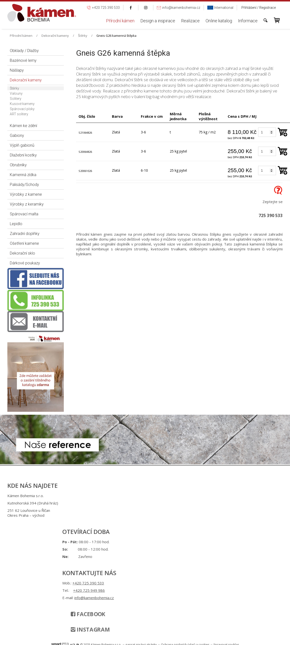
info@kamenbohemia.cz (148, 523)
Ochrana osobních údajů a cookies (185, 544)
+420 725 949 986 (147, 511)
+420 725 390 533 (146, 503)
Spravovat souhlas (226, 544)
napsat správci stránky (141, 544)
